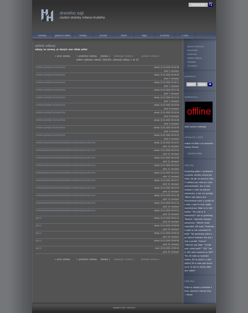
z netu (185, 35)
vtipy (144, 35)
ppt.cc (39, 218)
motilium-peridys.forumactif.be (50, 67)
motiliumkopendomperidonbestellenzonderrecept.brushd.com (66, 142)
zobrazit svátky (195, 153)
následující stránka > (124, 56)
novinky (42, 35)
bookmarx (192, 54)
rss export (192, 66)
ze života (164, 35)
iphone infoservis (196, 46)
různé (124, 35)
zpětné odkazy (195, 58)
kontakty (192, 62)
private (103, 35)
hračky (83, 35)
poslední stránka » (150, 56)
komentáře (193, 50)
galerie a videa (62, 35)
